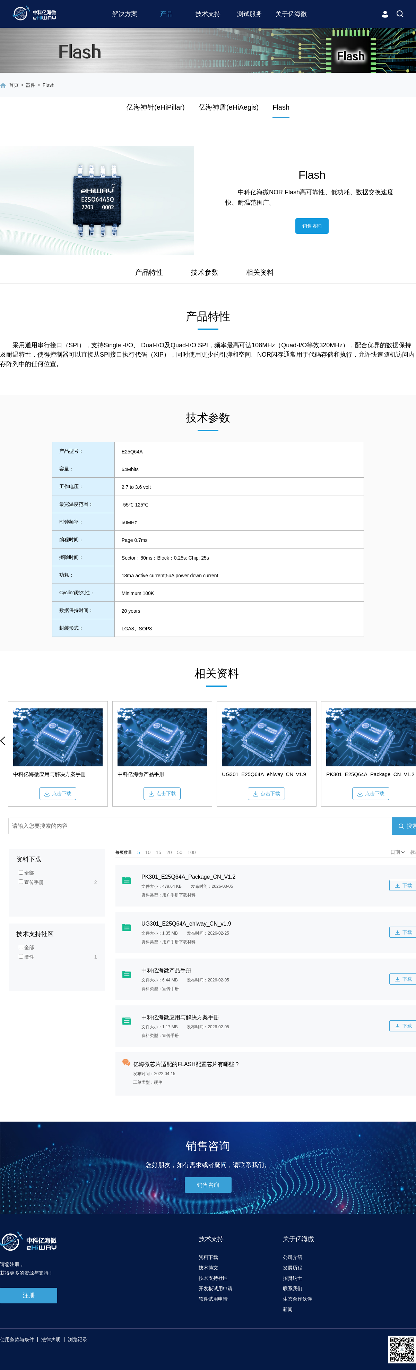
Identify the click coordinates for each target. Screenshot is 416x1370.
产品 (166, 13)
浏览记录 (77, 1339)
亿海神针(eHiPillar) (156, 107)
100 (192, 852)
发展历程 (292, 1267)
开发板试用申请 (216, 1288)
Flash (280, 107)
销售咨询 (312, 226)
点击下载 (58, 794)
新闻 (288, 1309)
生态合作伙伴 (297, 1299)
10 (148, 852)
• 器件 (27, 85)
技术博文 (208, 1267)
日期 (397, 852)
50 (180, 852)
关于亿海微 (291, 13)
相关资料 (260, 272)
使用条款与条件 (17, 1339)
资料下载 (208, 1257)
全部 (26, 873)
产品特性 (149, 272)
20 (169, 852)
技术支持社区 (213, 1278)
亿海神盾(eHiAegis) (229, 107)
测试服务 (249, 13)
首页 (14, 85)
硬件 (26, 957)
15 (158, 852)
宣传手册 (31, 882)
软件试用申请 (213, 1299)
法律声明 (51, 1339)
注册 (29, 1295)
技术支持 (208, 13)
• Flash (44, 85)
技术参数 (204, 272)
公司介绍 (292, 1257)
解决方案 (124, 13)
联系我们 (292, 1288)
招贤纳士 (292, 1278)
